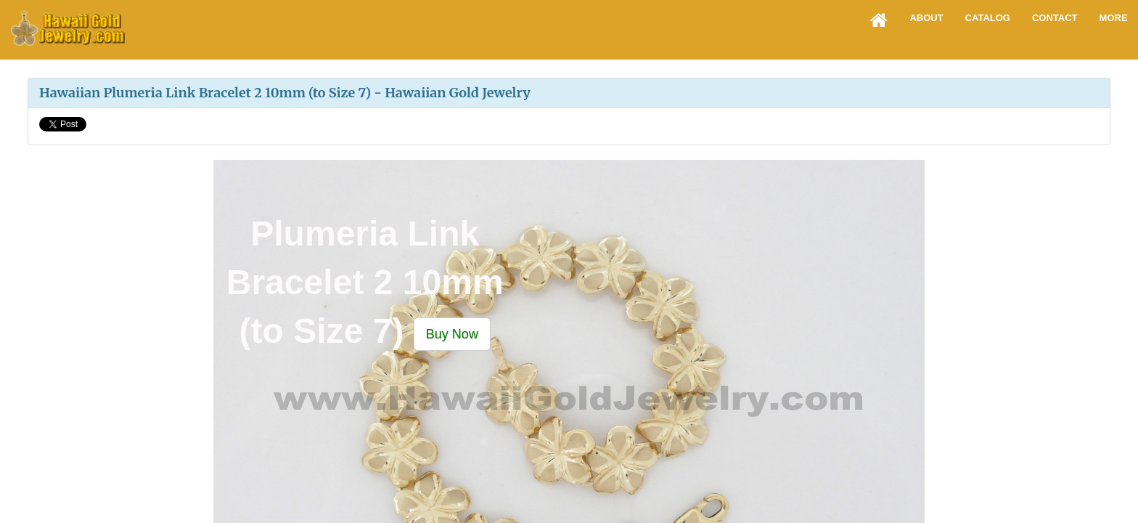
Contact (1055, 17)
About (926, 17)
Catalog (987, 17)
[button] (452, 333)
